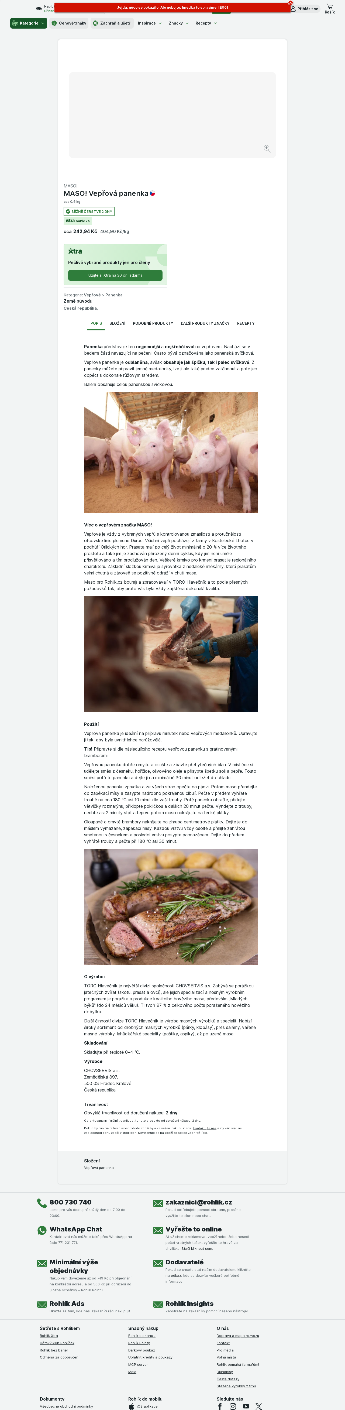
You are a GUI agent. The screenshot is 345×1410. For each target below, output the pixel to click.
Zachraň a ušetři (112, 23)
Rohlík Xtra (49, 1206)
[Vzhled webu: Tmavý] (198, 1399)
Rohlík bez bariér (54, 1220)
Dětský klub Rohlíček (57, 1213)
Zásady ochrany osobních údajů (67, 1312)
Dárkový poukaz (141, 1220)
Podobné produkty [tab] (153, 193)
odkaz (176, 1146)
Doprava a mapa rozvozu (238, 1206)
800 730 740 (71, 1072)
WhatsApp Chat (76, 1099)
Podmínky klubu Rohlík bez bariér (67, 1305)
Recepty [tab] (246, 193)
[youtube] (246, 1277)
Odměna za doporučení (59, 1227)
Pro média (225, 1220)
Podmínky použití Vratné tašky (65, 1320)
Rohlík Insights (189, 1174)
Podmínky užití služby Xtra (62, 1284)
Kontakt (223, 1213)
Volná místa (226, 1227)
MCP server (138, 1235)
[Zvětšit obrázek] (153, 132)
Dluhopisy (225, 1242)
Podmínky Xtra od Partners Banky (68, 1291)
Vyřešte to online (193, 1099)
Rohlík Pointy (139, 1213)
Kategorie (28, 23)
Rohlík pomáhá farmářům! (238, 1235)
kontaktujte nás (204, 998)
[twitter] (259, 1277)
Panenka (228, 165)
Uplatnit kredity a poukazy (150, 1227)
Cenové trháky (68, 23)
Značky (179, 23)
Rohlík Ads (67, 1174)
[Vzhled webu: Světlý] (173, 1399)
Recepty (207, 23)
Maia (132, 1242)
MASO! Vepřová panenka (224, 63)
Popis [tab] (96, 193)
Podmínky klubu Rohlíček (60, 1298)
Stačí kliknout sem (197, 1119)
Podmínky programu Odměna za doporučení (77, 1334)
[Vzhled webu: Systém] (147, 1399)
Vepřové (206, 165)
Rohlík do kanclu (142, 1206)
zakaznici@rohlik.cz (198, 1072)
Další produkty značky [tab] (205, 193)
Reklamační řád (52, 1327)
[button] (304, 9)
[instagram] (233, 1277)
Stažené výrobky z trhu (236, 1256)
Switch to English (181, 1377)
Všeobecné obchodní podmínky (66, 1276)
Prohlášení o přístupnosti (61, 1341)
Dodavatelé (184, 1132)
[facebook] (220, 1277)
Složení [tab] (117, 193)
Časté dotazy (228, 1249)
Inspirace (150, 23)
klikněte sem (101, 1364)
